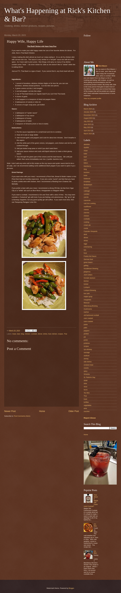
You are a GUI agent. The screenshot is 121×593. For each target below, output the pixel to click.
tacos (86, 390)
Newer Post (10, 411)
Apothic (86, 147)
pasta (86, 324)
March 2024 (88, 109)
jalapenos (87, 272)
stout (85, 387)
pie (85, 337)
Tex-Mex (87, 393)
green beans (88, 262)
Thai (65, 334)
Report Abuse (90, 418)
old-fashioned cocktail (91, 315)
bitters (86, 163)
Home (42, 411)
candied (86, 194)
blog (22, 334)
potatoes (87, 343)
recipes (60, 334)
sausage (87, 352)
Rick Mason (102, 66)
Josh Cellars (88, 275)
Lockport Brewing (90, 290)
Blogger (71, 588)
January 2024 (88, 112)
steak (86, 380)
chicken (27, 334)
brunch (86, 188)
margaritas (87, 300)
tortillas (86, 402)
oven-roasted (88, 321)
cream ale (87, 225)
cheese (86, 209)
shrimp (86, 359)
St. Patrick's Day (89, 377)
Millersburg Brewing (91, 306)
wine (85, 408)
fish (85, 250)
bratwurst (87, 178)
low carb (87, 293)
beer (18, 334)
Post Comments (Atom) (22, 416)
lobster (86, 284)
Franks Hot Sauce (90, 256)
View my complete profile (92, 98)
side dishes (88, 362)
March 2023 (88, 134)
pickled (86, 334)
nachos (86, 312)
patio (85, 328)
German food (88, 259)
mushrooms (88, 309)
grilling (86, 265)
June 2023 (87, 124)
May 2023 (87, 127)
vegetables (87, 405)
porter (86, 340)
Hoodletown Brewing (91, 268)
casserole (87, 200)
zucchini (86, 411)
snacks (86, 368)
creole (86, 228)
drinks (45, 334)
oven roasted (88, 318)
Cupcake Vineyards (90, 231)
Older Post (73, 411)
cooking (86, 222)
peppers (86, 331)
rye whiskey (88, 349)
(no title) (95, 525)
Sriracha (87, 374)
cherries (86, 213)
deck (85, 234)
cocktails (34, 334)
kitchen (54, 334)
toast (85, 399)
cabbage (87, 191)
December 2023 (89, 115)
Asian (14, 334)
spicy (85, 371)
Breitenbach (88, 185)
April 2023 (87, 130)
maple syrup (88, 296)
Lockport (87, 287)
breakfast (87, 182)
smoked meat (88, 365)
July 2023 (87, 121)
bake (85, 154)
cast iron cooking (90, 203)
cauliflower (87, 206)
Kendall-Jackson (89, 278)
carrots (86, 197)
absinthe (87, 144)
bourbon (86, 172)
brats (85, 175)
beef (85, 157)
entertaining (88, 247)
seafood (86, 356)
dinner (40, 334)
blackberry (87, 166)
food (49, 334)
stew (85, 383)
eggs (85, 244)
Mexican (87, 303)
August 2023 (88, 118)
